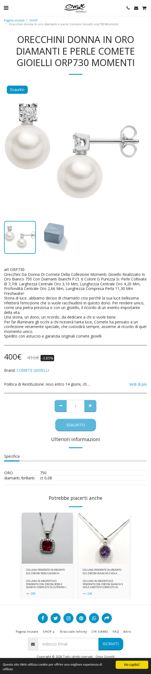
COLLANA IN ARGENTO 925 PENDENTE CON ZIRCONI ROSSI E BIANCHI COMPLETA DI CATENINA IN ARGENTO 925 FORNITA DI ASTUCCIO (47, 585)
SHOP (33, 20)
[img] (47, 538)
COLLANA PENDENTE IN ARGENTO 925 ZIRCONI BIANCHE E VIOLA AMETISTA (102, 571)
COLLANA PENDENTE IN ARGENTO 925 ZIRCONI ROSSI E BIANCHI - (45, 571)
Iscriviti (111, 643)
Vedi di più (138, 384)
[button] (6, 7)
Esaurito (75, 425)
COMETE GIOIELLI (33, 370)
